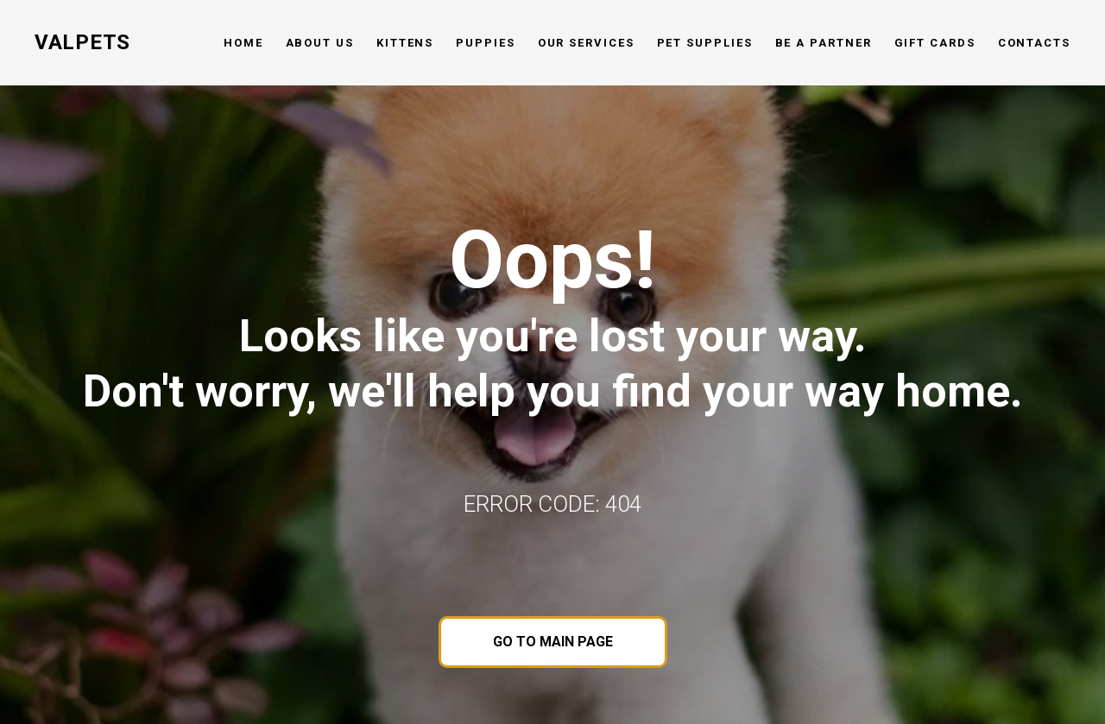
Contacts (1034, 42)
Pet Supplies (705, 42)
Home (243, 42)
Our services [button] (586, 42)
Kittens (404, 42)
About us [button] (320, 42)
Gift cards (935, 42)
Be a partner (823, 42)
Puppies (485, 42)
